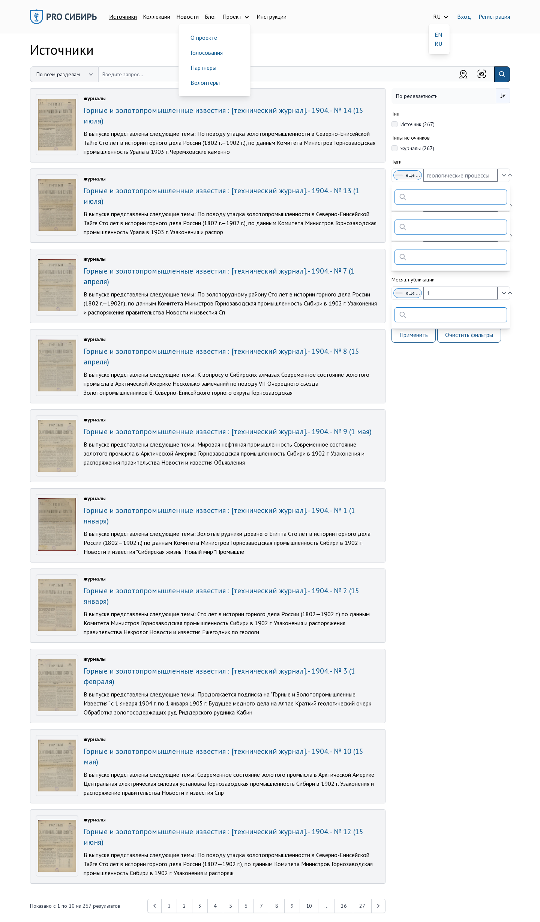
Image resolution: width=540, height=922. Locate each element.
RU (438, 43)
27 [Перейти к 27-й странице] (362, 905)
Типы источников (411, 137)
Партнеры (203, 67)
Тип (395, 113)
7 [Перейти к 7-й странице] (261, 905)
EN (438, 34)
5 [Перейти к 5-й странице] (230, 905)
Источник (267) (417, 124)
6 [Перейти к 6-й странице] (246, 905)
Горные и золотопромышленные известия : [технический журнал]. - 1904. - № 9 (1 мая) (228, 431)
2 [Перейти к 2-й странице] (184, 905)
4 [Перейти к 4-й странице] (215, 905)
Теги (397, 161)
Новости (187, 16)
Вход (464, 16)
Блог (210, 16)
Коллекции (156, 16)
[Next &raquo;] (378, 906)
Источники (123, 16)
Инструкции (271, 16)
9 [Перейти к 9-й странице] (292, 905)
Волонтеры (205, 82)
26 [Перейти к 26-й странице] (344, 905)
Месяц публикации (413, 279)
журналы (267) (417, 148)
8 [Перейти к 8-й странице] (276, 905)
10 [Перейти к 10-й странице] (309, 905)
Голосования (206, 52)
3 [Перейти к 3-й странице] (199, 905)
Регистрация (494, 16)
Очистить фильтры (469, 334)
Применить (413, 334)
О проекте (203, 37)
